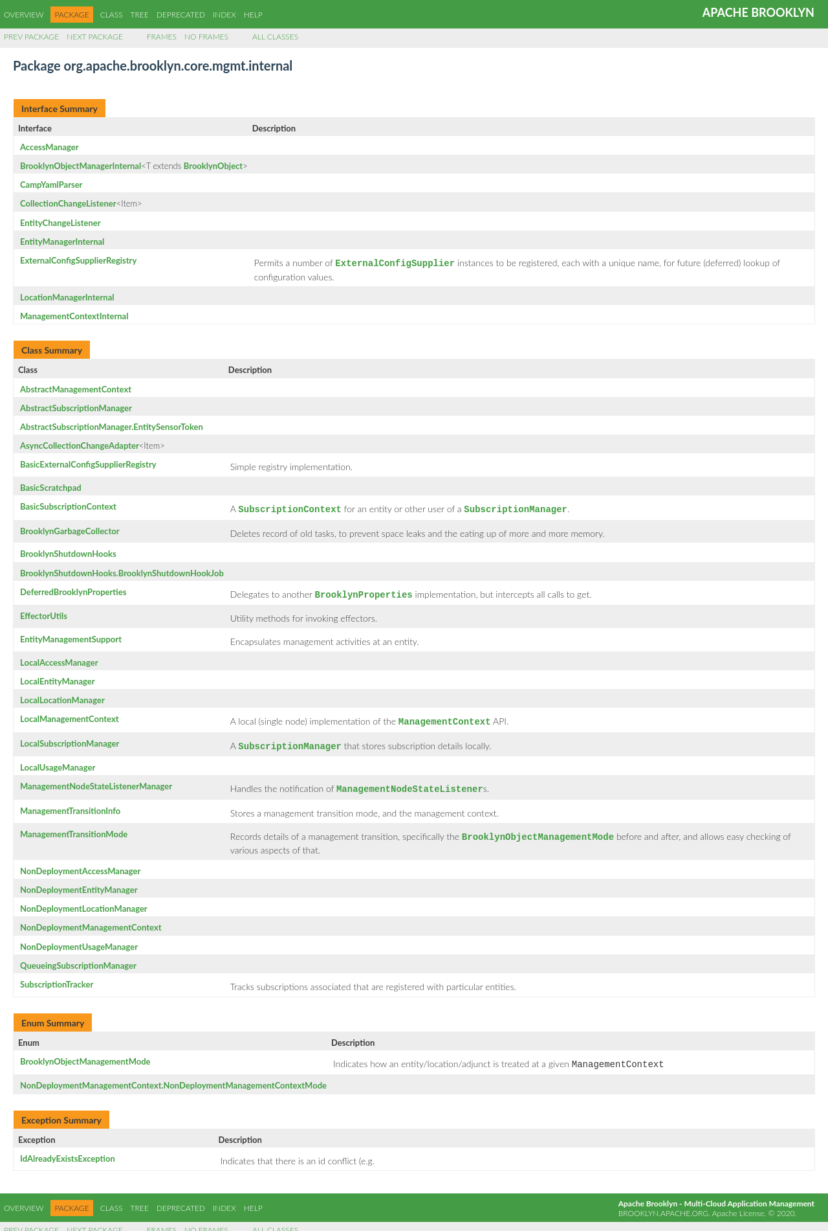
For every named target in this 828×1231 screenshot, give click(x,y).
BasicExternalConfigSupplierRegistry (88, 463)
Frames (162, 36)
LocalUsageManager (57, 761)
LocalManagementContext (69, 715)
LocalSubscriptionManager (69, 738)
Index (224, 14)
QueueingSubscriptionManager (78, 956)
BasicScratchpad (51, 486)
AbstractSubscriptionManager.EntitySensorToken (111, 425)
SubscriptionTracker (56, 975)
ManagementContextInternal (74, 315)
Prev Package (31, 36)
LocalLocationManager (62, 696)
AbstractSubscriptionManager (76, 406)
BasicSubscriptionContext (68, 505)
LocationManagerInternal (67, 296)
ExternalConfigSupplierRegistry (78, 260)
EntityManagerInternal (62, 241)
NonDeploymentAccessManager (80, 862)
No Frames (206, 36)
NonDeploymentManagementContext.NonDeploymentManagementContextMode (173, 1075)
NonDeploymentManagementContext (91, 918)
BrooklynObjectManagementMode (85, 1052)
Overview (23, 14)
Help (253, 14)
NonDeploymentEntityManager (79, 880)
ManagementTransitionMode (73, 826)
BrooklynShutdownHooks (68, 551)
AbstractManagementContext (75, 388)
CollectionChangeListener (68, 203)
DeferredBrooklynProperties (73, 589)
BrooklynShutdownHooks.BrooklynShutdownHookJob (122, 570)
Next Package (95, 36)
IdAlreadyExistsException (67, 1148)
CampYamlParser (51, 184)
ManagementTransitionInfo (70, 803)
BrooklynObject (213, 166)
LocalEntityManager (57, 677)
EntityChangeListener (60, 223)
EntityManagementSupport (71, 635)
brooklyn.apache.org (663, 1203)
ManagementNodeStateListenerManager (96, 779)
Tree (140, 14)
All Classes (275, 36)
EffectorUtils (43, 612)
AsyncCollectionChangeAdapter (79, 444)
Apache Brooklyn (758, 12)
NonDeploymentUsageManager (79, 937)
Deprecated (181, 14)
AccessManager (49, 147)
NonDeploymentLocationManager (83, 899)
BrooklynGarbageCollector (70, 528)
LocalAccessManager (59, 658)
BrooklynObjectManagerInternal (80, 166)
